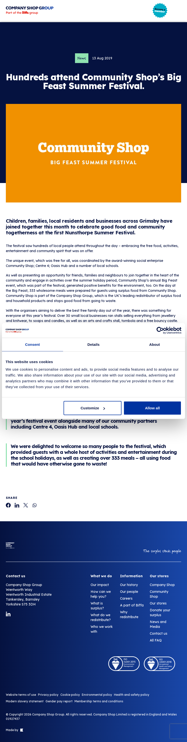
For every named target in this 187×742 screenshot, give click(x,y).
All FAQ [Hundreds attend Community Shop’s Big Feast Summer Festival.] (156, 640)
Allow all (152, 408)
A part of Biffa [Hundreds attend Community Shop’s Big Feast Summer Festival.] (132, 605)
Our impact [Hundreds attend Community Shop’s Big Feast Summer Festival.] (100, 585)
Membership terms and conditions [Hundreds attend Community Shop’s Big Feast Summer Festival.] (99, 701)
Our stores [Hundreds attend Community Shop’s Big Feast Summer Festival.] (158, 603)
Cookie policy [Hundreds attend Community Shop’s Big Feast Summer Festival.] (70, 694)
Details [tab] (93, 344)
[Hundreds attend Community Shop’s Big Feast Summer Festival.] (8, 505)
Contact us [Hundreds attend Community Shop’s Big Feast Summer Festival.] (158, 633)
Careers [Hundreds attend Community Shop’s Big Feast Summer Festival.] (126, 598)
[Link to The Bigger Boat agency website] (21, 730)
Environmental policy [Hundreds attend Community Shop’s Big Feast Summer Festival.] (97, 694)
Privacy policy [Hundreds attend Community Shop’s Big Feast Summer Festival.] (48, 694)
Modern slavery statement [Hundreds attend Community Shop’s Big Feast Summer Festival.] (25, 701)
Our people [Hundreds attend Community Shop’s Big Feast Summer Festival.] (129, 591)
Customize (93, 408)
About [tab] (154, 344)
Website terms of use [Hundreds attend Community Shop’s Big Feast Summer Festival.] (21, 694)
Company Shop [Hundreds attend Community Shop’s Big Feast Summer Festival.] (162, 585)
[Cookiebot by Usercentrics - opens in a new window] (160, 330)
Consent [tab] (32, 344)
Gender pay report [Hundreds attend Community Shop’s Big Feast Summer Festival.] (59, 701)
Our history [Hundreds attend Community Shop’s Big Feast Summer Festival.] (129, 585)
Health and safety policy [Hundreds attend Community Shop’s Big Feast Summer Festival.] (131, 694)
